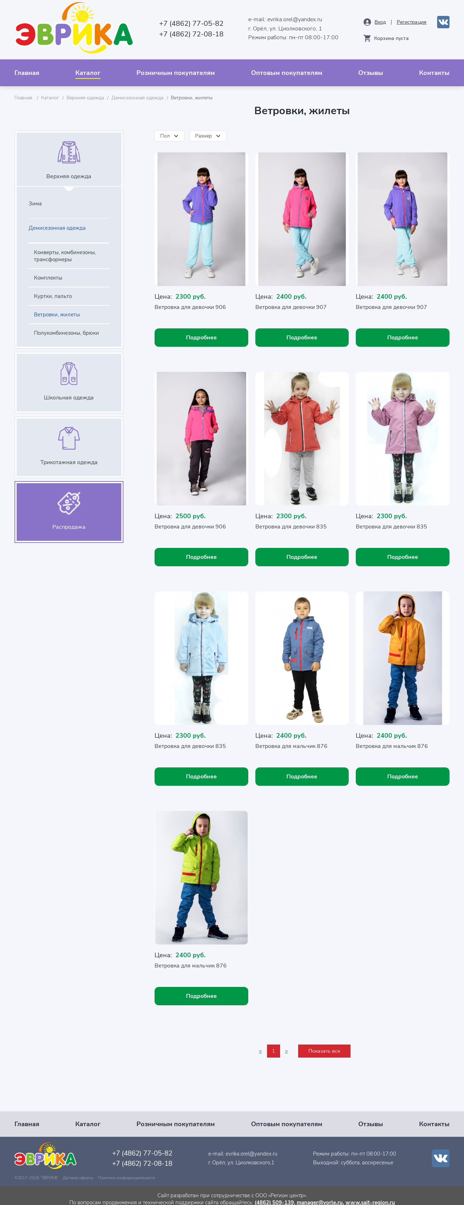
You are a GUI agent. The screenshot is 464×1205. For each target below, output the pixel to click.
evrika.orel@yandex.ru (291, 17)
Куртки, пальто (53, 290)
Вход (380, 19)
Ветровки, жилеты (57, 309)
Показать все (324, 1044)
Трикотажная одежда (69, 457)
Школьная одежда (69, 392)
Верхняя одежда (85, 92)
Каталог (87, 67)
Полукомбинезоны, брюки (66, 327)
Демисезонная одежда (137, 92)
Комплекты (48, 272)
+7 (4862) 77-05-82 (184, 20)
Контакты (434, 67)
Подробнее (201, 332)
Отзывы (370, 67)
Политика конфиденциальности (126, 1171)
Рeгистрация (412, 19)
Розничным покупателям (176, 67)
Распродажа (69, 522)
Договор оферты (78, 1171)
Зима (35, 198)
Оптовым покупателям (286, 67)
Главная (26, 67)
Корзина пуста (391, 35)
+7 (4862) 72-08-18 (184, 31)
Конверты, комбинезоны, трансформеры (65, 251)
